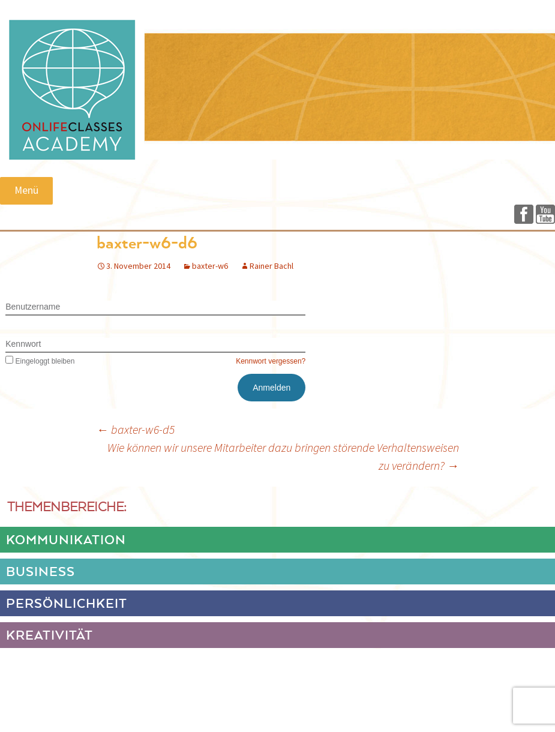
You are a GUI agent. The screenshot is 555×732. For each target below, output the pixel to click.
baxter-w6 (210, 265)
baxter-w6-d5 (136, 429)
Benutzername (32, 306)
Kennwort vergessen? (270, 361)
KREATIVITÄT (49, 636)
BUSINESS (40, 572)
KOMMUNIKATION (66, 540)
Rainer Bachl (271, 265)
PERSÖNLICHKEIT (66, 604)
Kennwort (23, 344)
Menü (26, 190)
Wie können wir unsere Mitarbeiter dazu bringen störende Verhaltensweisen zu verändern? (283, 456)
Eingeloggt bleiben (39, 361)
